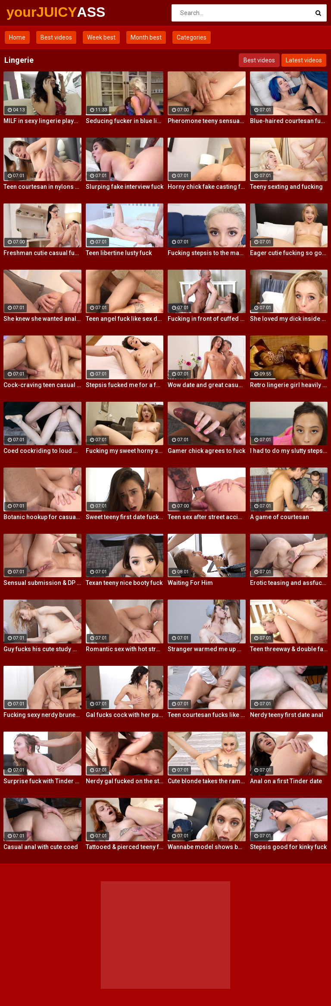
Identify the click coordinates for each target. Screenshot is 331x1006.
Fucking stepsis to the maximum (207, 252)
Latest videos (304, 60)
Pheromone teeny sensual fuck (207, 120)
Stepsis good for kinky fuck (288, 846)
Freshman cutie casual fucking (42, 252)
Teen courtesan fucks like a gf (207, 714)
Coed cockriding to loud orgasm (42, 450)
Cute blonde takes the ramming (207, 781)
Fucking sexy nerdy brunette (42, 714)
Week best (101, 37)
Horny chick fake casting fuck (207, 186)
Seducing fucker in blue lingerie (125, 120)
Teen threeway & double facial (289, 649)
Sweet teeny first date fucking (125, 517)
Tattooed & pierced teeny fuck (125, 846)
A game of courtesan (279, 517)
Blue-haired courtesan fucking (289, 120)
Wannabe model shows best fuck (207, 846)
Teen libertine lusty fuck (119, 252)
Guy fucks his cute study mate (42, 649)
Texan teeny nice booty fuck (124, 582)
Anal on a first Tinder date (286, 781)
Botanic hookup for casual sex (42, 517)
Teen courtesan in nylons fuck (42, 186)
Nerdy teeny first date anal (286, 714)
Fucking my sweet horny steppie (125, 450)
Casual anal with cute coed (40, 846)
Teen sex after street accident (207, 517)
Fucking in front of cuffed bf (207, 318)
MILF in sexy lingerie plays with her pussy (42, 120)
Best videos (56, 37)
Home (17, 37)
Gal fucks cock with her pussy (125, 714)
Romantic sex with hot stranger (125, 649)
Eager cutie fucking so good (289, 252)
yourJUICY (29, 12)
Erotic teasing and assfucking (289, 582)
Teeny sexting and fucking (286, 186)
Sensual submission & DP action (42, 582)
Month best (146, 37)
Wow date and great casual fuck (207, 384)
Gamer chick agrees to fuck (206, 450)
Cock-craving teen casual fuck (42, 384)
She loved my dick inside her (289, 318)
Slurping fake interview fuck (124, 186)
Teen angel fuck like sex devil (125, 318)
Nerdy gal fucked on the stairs (125, 781)
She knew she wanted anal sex (42, 318)
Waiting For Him (190, 582)
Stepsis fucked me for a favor (125, 384)
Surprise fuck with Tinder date (42, 781)
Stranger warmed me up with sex (207, 649)
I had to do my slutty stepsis (289, 450)
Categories (191, 37)
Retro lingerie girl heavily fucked (289, 384)
